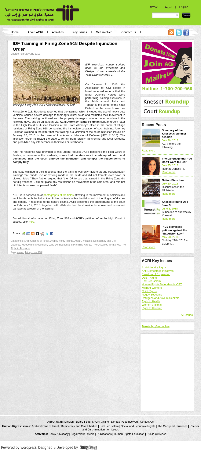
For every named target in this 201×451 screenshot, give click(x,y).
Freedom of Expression (156, 274)
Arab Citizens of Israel (36, 240)
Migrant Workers (152, 287)
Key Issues (80, 32)
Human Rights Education (129, 434)
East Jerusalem (151, 281)
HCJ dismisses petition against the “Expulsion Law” (174, 230)
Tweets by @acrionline (155, 326)
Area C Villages (83, 240)
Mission (69, 421)
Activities (58, 32)
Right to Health (151, 301)
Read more (148, 150)
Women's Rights (152, 304)
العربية (168, 6)
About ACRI (35, 32)
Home (15, 32)
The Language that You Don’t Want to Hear (177, 160)
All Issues (187, 314)
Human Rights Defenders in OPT (162, 284)
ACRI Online (101, 421)
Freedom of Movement (34, 244)
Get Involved (104, 32)
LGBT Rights (149, 277)
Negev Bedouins (152, 294)
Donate (115, 421)
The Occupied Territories (106, 244)
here (31, 221)
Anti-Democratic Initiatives (157, 270)
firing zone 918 (33, 252)
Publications (104, 434)
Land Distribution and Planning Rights (69, 244)
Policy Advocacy (59, 434)
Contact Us (128, 32)
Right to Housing (152, 308)
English (183, 6)
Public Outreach (156, 434)
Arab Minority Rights (61, 240)
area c (20, 252)
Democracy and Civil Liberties (79, 426)
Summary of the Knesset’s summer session (174, 134)
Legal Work (78, 434)
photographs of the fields (58, 195)
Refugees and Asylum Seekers (160, 298)
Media (90, 434)
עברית (154, 6)
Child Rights (149, 291)
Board (79, 421)
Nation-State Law (173, 180)
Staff (88, 421)
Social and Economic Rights (138, 426)
